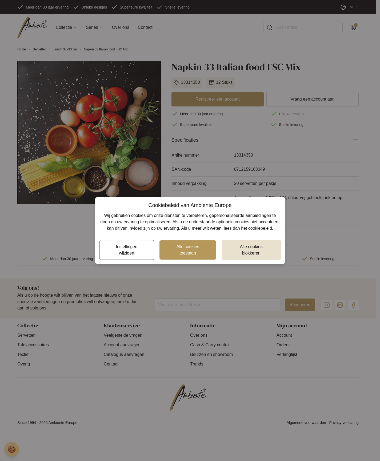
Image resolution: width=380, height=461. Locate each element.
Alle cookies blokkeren (251, 249)
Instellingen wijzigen (126, 249)
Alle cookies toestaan (187, 249)
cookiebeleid (260, 228)
